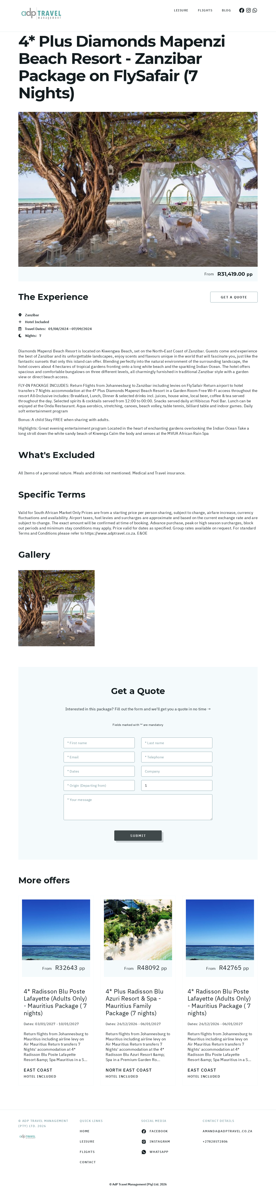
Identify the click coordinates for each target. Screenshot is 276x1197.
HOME (85, 1131)
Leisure (181, 10)
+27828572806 (215, 1141)
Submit (138, 835)
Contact (88, 1162)
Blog (226, 10)
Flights (205, 10)
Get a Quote (234, 297)
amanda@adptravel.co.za (227, 1131)
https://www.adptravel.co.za (110, 533)
